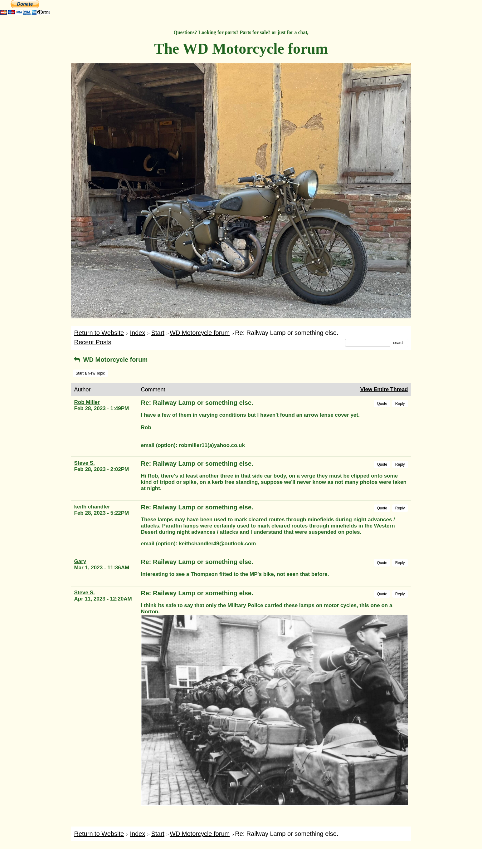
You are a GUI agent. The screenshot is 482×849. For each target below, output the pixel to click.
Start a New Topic (90, 373)
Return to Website (99, 332)
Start (157, 332)
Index (137, 332)
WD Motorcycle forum (200, 332)
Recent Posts (92, 342)
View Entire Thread (384, 389)
